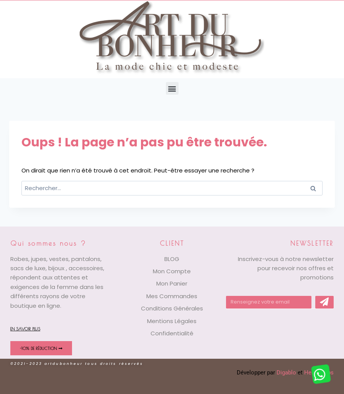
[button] (172, 88)
